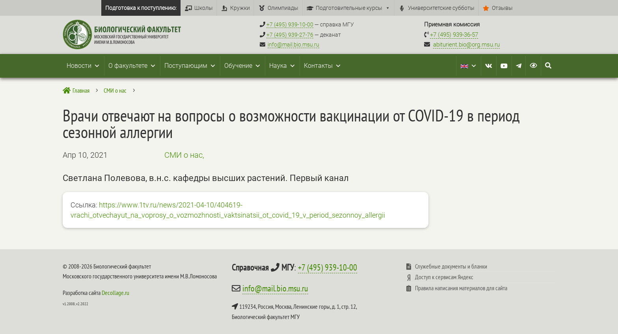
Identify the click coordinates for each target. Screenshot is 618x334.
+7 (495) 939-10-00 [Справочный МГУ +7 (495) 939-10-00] (289, 24)
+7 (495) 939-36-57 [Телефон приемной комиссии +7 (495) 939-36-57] (454, 34)
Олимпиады (283, 8)
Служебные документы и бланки (451, 266)
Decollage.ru (115, 293)
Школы (203, 8)
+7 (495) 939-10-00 (327, 267)
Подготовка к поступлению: (141, 8)
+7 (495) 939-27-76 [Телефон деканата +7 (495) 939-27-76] (289, 35)
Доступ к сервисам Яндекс (444, 277)
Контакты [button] (322, 66)
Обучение (242, 66)
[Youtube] (504, 66)
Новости (83, 66)
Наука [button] (282, 66)
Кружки (240, 8)
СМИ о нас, (184, 155)
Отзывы (502, 8)
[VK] (488, 66)
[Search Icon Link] (548, 66)
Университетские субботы (441, 8)
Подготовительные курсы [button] (353, 8)
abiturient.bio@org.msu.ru (466, 44)
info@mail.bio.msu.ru (293, 44)
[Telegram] (518, 66)
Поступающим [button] (190, 66)
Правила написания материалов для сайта (461, 288)
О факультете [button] (132, 66)
